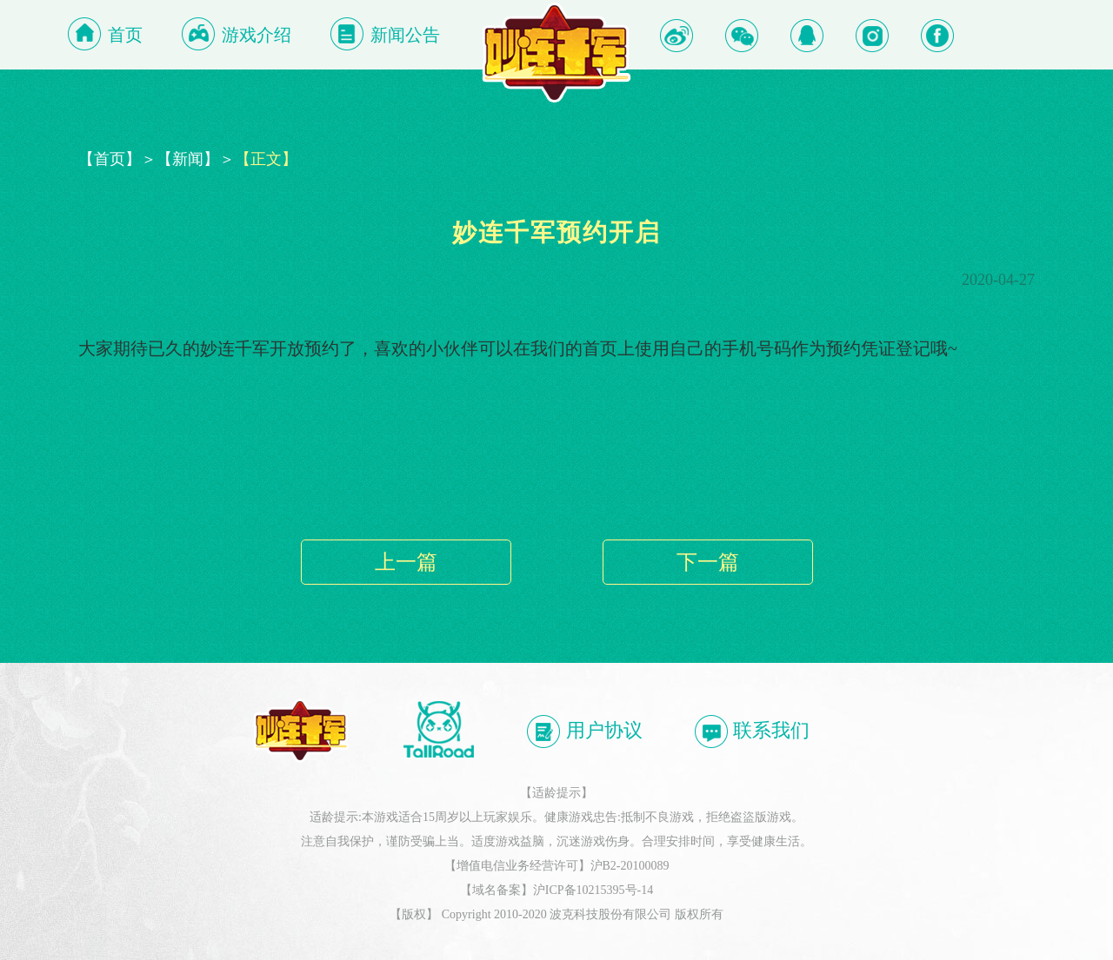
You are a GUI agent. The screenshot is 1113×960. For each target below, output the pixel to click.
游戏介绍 (256, 34)
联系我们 (752, 731)
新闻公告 (405, 34)
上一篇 (406, 562)
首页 (125, 34)
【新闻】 (188, 159)
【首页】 (109, 159)
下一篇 (707, 562)
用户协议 (584, 731)
